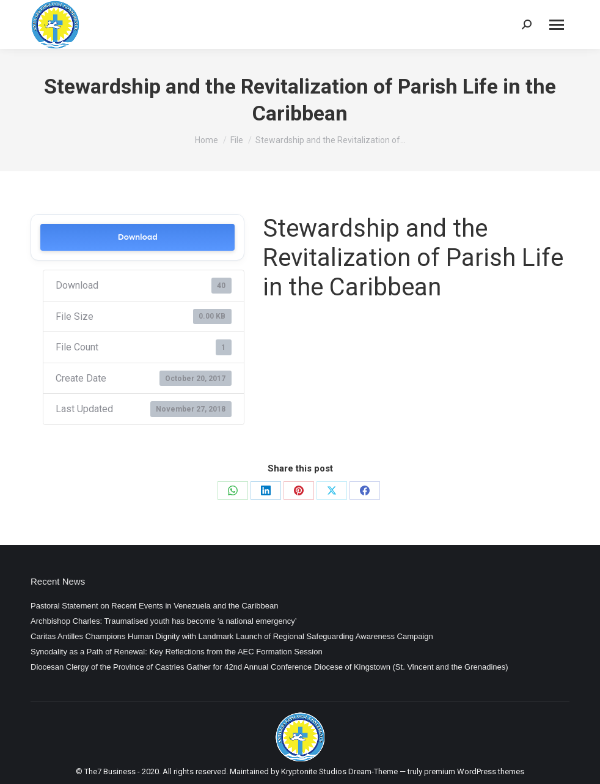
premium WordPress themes (474, 771)
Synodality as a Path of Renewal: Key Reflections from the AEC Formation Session (177, 651)
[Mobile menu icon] (556, 24)
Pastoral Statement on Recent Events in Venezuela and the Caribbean (154, 605)
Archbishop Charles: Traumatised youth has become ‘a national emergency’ (164, 621)
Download (137, 237)
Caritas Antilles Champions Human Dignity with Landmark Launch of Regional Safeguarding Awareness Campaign (232, 636)
